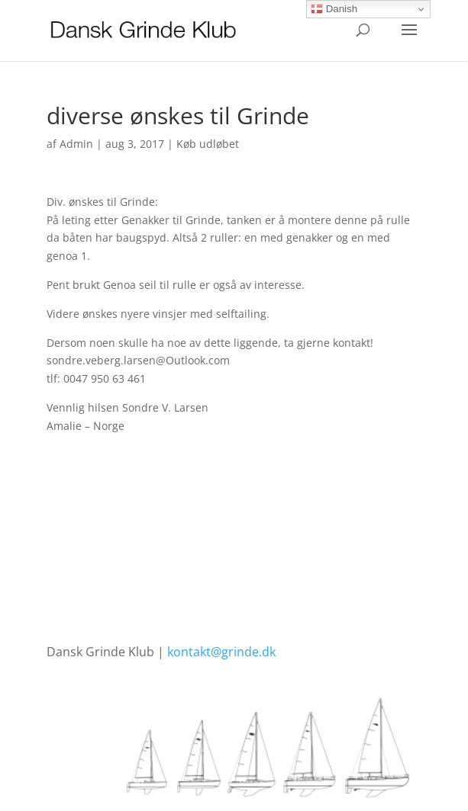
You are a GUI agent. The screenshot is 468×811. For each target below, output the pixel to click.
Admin (76, 143)
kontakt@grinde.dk (221, 651)
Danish (334, 9)
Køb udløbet (207, 143)
